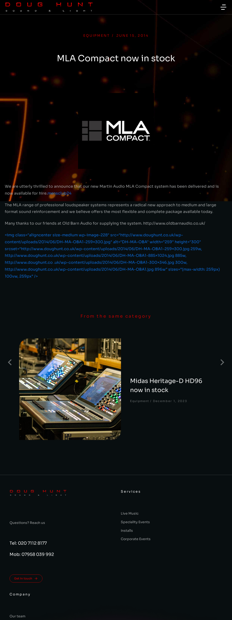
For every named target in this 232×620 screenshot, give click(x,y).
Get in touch (26, 527)
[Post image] (43, 362)
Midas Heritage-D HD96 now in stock (132, 358)
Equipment (96, 35)
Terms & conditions (116, 613)
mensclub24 (59, 193)
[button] (223, 7)
